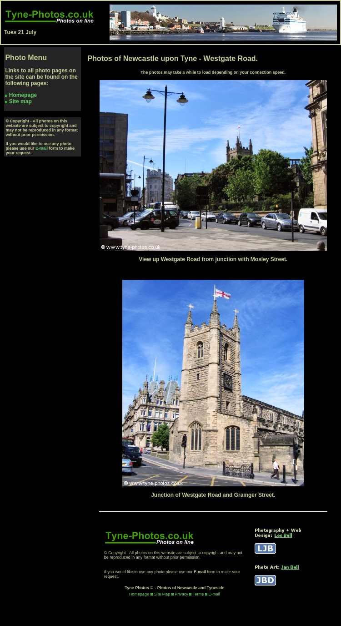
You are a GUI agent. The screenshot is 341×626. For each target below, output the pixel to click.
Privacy (181, 594)
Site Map (162, 594)
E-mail (41, 148)
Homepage (23, 95)
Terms (198, 594)
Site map (20, 101)
